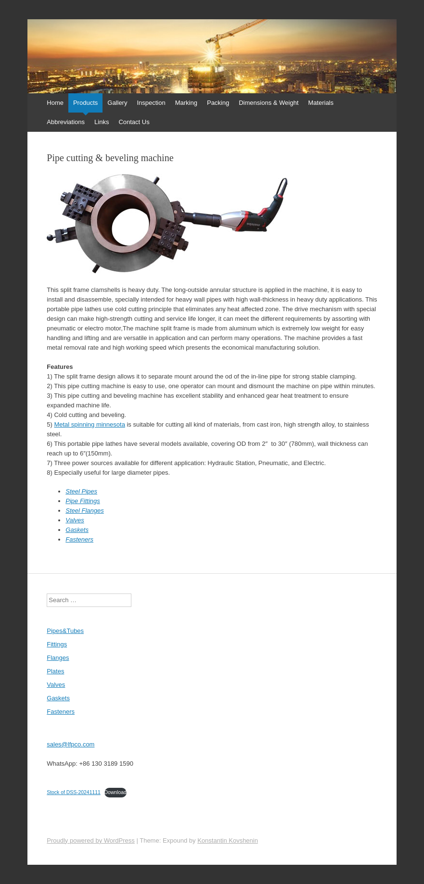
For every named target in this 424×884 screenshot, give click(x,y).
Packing (218, 102)
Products (85, 102)
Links (101, 122)
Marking (186, 102)
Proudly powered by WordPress (91, 840)
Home (55, 102)
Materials (321, 102)
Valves (74, 520)
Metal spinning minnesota (89, 424)
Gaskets (77, 529)
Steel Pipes (81, 491)
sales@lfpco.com (70, 744)
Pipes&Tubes (65, 630)
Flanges (58, 657)
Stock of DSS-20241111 (73, 792)
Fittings (57, 644)
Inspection (151, 102)
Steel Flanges (84, 510)
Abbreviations (66, 122)
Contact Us (133, 122)
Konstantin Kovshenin (227, 840)
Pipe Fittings (82, 501)
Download (115, 792)
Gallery (117, 102)
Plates (55, 671)
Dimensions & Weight (268, 102)
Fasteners (79, 539)
